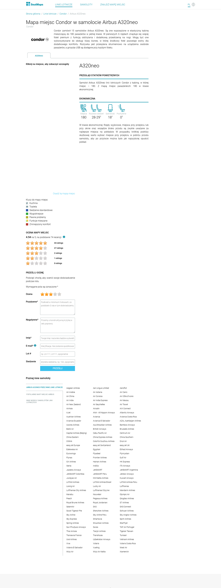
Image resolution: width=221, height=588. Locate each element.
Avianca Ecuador (73, 421)
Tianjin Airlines (99, 531)
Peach (69, 498)
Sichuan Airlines (127, 511)
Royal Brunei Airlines (75, 502)
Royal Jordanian (100, 502)
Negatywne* (32, 319)
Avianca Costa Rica (128, 417)
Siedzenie (31, 361)
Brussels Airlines (127, 429)
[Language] (191, 4)
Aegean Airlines (73, 388)
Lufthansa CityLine (101, 490)
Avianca (96, 417)
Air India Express (100, 400)
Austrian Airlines (73, 417)
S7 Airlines (124, 502)
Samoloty (86, 4)
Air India (70, 400)
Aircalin (96, 408)
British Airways (99, 429)
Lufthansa (124, 486)
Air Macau (124, 400)
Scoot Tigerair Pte (74, 511)
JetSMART (97, 470)
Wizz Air (69, 551)
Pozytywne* (32, 301)
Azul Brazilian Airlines (102, 425)
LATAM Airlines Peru (128, 482)
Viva (68, 543)
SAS (95, 507)
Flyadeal (96, 453)
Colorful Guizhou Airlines (103, 441)
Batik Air (70, 429)
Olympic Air (125, 494)
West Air (123, 547)
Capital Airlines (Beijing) (76, 433)
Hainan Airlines (99, 462)
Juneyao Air (71, 478)
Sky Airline (70, 515)
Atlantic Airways (127, 412)
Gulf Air (123, 457)
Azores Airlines (72, 425)
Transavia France (73, 535)
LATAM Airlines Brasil (102, 482)
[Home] (34, 4)
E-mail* (31, 345)
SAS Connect (125, 507)
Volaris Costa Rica (128, 543)
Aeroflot (123, 388)
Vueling (96, 547)
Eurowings (71, 453)
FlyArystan (124, 453)
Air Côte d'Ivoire (126, 396)
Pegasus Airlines (100, 498)
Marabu (69, 494)
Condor (63, 13)
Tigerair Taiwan (126, 531)
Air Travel (124, 404)
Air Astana (97, 392)
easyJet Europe (73, 445)
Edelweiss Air (72, 449)
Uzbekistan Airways (101, 539)
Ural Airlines (71, 539)
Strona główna (33, 13)
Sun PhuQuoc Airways (76, 527)
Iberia (68, 466)
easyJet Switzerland (102, 445)
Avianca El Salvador (101, 421)
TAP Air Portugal (127, 527)
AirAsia (69, 408)
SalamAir (70, 507)
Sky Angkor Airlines (128, 515)
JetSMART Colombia (75, 474)
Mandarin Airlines (127, 490)
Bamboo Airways (127, 425)
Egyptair (96, 449)
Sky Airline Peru (99, 515)
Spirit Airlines (125, 519)
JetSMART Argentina (129, 470)
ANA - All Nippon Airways (104, 412)
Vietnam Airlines (127, 539)
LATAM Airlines (72, 482)
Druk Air (123, 441)
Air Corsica (97, 396)
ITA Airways (125, 466)
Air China (70, 396)
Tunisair (123, 535)
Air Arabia (70, 392)
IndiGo (96, 466)
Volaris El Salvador (74, 547)
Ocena (29, 294)
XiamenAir (124, 551)
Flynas (69, 457)
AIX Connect (125, 408)
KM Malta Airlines (100, 478)
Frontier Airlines (100, 457)
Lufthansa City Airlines (76, 490)
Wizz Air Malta (99, 551)
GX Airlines (71, 462)
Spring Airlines (72, 523)
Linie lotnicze (49, 13)
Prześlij (57, 368)
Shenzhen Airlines (100, 511)
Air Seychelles (99, 404)
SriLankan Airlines (101, 523)
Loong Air (70, 486)
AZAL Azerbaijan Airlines (130, 421)
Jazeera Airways (73, 470)
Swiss (95, 527)
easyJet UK (125, 445)
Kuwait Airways (126, 478)
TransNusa (98, 535)
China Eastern (72, 437)
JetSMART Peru (100, 474)
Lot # (28, 353)
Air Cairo (123, 392)
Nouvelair (97, 494)
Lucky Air (97, 486)
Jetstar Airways (127, 474)
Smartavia (97, 519)
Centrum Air (125, 433)
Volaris (96, 543)
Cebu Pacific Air (100, 433)
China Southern (126, 437)
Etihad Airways (126, 449)
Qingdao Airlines (127, 498)
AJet (68, 412)
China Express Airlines (102, 437)
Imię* (28, 337)
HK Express (125, 462)
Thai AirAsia (71, 531)
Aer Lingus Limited (101, 388)
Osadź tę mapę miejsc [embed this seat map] (64, 193)
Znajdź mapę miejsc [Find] (112, 4)
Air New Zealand (73, 404)
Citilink (69, 441)
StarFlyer (124, 523)
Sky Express (71, 519)
